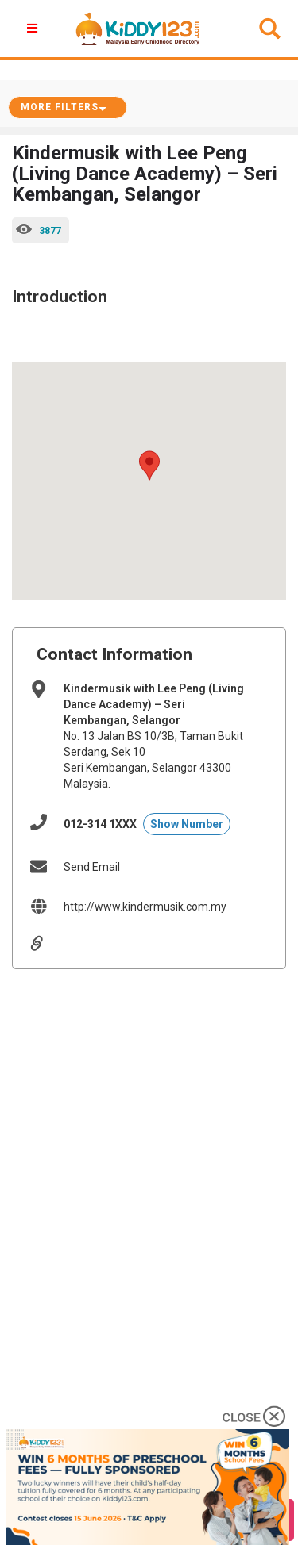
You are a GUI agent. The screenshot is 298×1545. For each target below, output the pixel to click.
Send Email (92, 867)
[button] (149, 465)
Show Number (186, 824)
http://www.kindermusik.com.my (145, 906)
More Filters (60, 107)
